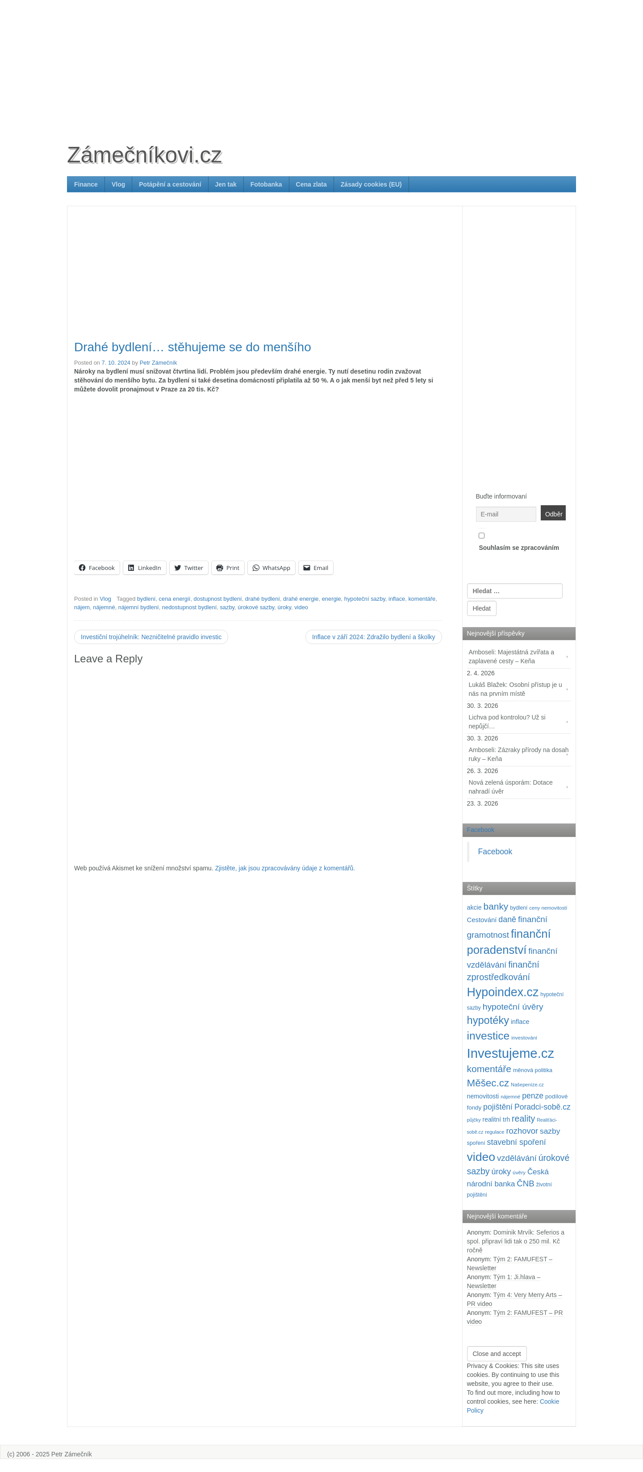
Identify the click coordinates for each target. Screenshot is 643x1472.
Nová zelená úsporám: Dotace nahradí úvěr (511, 787)
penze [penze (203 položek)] (532, 1095)
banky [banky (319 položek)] (496, 906)
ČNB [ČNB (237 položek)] (525, 1183)
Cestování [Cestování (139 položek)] (482, 919)
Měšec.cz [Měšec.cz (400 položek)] (488, 1083)
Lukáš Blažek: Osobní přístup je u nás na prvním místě (515, 689)
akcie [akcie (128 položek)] (474, 907)
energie (331, 598)
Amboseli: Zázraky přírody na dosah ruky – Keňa (519, 754)
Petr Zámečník (158, 362)
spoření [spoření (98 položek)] (476, 1143)
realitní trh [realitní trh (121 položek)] (496, 1119)
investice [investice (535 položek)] (488, 1036)
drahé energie (300, 598)
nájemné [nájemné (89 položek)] (510, 1096)
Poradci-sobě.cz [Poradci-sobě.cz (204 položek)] (542, 1106)
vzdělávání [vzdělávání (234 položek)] (517, 1158)
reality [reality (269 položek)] (523, 1118)
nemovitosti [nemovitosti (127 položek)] (483, 1096)
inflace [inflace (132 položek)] (520, 1021)
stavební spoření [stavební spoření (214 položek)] (516, 1142)
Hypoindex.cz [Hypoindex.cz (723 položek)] (503, 992)
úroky (284, 607)
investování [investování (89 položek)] (524, 1037)
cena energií (175, 598)
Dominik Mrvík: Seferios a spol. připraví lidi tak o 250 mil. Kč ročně (516, 1241)
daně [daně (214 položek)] (507, 919)
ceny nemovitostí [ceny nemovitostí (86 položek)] (548, 908)
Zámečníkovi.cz (144, 154)
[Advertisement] (321, 62)
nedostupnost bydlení (189, 607)
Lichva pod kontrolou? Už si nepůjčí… (507, 722)
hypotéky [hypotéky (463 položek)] (488, 1020)
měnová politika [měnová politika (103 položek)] (532, 1070)
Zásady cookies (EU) (371, 184)
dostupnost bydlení (218, 598)
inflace (396, 598)
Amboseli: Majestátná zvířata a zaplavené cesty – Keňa (511, 657)
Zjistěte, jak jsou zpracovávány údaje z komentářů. (285, 868)
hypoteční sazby (364, 598)
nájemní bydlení (138, 607)
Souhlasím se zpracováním (519, 539)
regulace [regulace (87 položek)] (494, 1132)
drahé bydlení (262, 598)
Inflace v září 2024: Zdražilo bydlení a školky (373, 636)
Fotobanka (266, 184)
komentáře (421, 598)
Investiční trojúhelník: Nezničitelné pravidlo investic (151, 636)
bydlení (146, 598)
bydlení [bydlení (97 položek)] (518, 908)
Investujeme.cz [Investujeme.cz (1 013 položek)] (511, 1053)
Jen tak (226, 184)
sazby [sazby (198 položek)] (550, 1131)
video (301, 607)
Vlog (118, 184)
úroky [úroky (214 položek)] (501, 1171)
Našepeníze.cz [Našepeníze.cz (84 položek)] (527, 1084)
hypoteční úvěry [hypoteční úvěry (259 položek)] (513, 1006)
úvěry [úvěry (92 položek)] (519, 1172)
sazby (227, 607)
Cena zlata (311, 184)
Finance (86, 184)
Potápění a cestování (170, 184)
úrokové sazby (256, 607)
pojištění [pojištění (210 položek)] (498, 1106)
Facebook (480, 829)
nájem (82, 607)
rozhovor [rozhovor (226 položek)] (522, 1130)
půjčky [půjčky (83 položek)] (474, 1120)
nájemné (104, 607)
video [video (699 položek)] (481, 1157)
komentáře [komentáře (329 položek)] (489, 1069)
